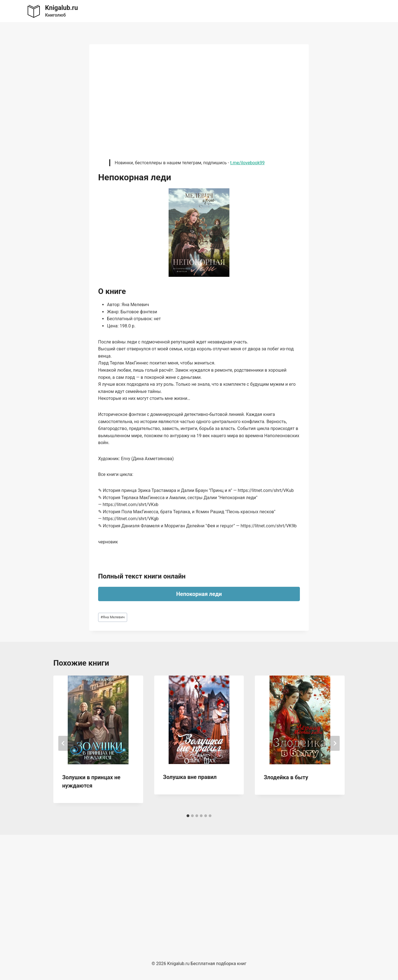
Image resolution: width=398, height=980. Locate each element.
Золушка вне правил (190, 777)
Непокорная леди (199, 594)
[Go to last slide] (63, 743)
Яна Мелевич (113, 617)
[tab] (188, 815)
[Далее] (335, 743)
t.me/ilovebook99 (247, 162)
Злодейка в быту (286, 777)
